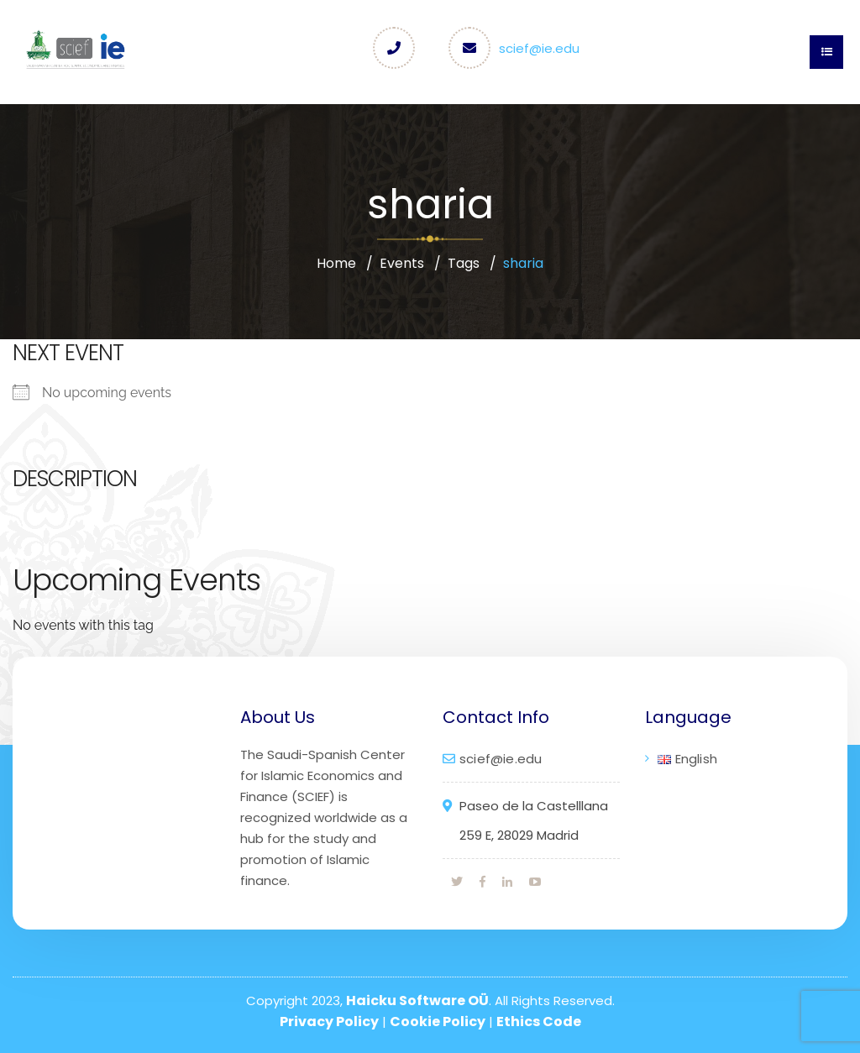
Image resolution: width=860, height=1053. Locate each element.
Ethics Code (538, 1021)
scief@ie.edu (539, 48)
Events (402, 263)
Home (336, 263)
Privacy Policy (329, 1021)
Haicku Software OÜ (417, 1000)
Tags (464, 263)
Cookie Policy (437, 1021)
